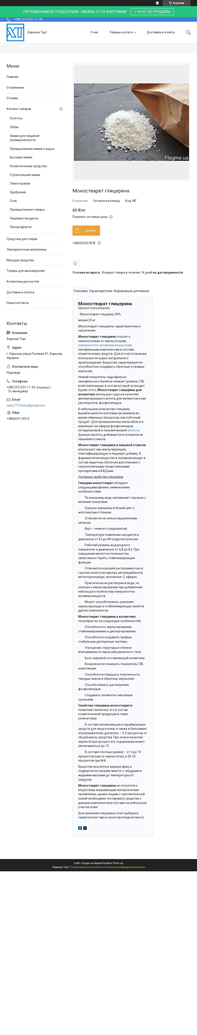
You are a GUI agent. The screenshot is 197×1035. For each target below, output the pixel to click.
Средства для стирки (22, 239)
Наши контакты (18, 303)
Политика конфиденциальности (125, 867)
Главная (12, 77)
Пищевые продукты (24, 218)
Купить (90, 230)
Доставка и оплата (161, 32)
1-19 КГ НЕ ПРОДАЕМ (152, 12)
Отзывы (12, 98)
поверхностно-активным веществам (105, 345)
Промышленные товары (27, 209)
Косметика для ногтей (23, 281)
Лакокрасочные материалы (27, 249)
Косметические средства (28, 166)
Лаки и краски (20, 183)
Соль (13, 201)
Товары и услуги (121, 32)
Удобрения (18, 192)
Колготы (16, 118)
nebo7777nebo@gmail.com (26, 405)
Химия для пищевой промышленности (24, 138)
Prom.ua (118, 863)
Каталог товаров (19, 109)
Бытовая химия (21, 157)
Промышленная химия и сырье (32, 149)
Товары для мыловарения (26, 271)
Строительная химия (25, 175)
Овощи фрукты (21, 227)
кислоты (133, 430)
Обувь (14, 127)
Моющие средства (20, 260)
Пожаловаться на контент (86, 867)
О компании (15, 87)
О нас (94, 32)
